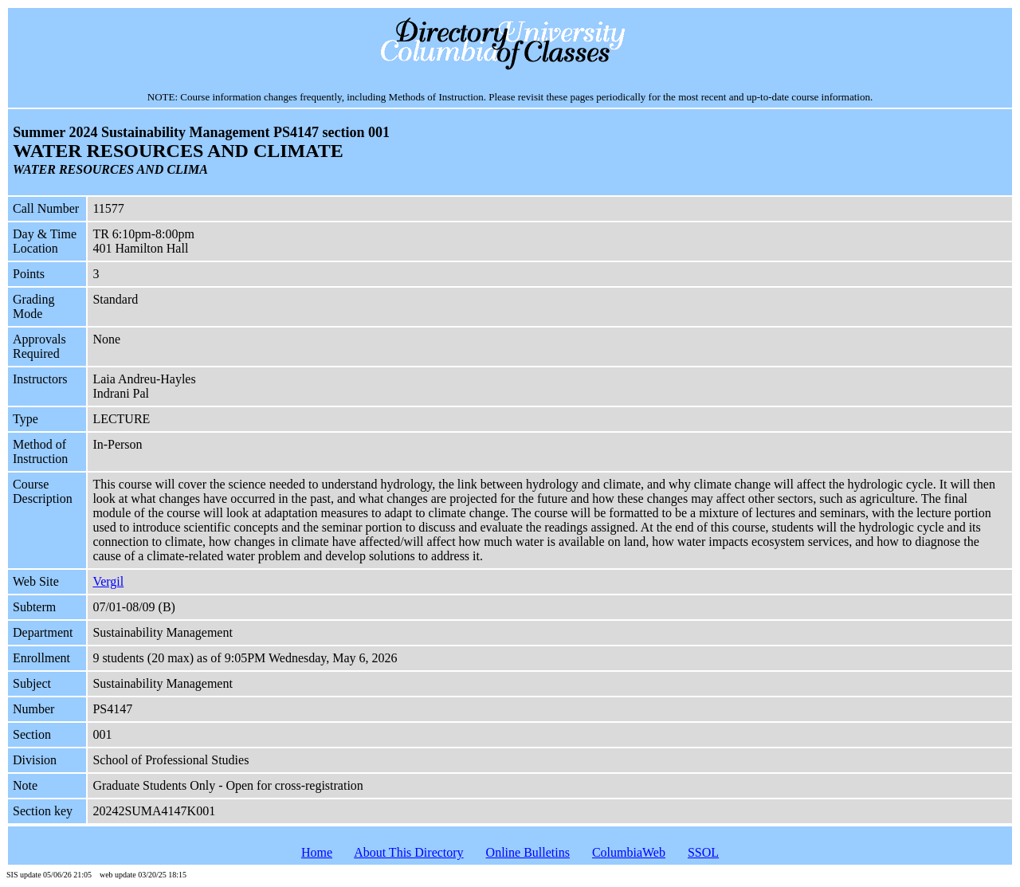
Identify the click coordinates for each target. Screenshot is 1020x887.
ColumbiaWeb (628, 852)
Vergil (108, 581)
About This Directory (408, 852)
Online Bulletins (528, 852)
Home (316, 852)
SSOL (703, 852)
